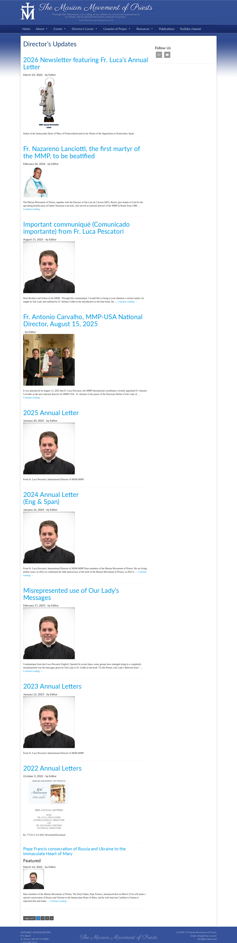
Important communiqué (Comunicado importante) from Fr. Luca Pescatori (76, 227)
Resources (144, 28)
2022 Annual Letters (52, 767)
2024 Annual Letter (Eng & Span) (51, 498)
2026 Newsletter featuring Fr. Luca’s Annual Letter (85, 63)
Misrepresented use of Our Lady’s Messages (71, 594)
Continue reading (33, 209)
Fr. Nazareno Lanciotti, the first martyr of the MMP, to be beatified (81, 152)
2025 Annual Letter (51, 412)
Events (60, 28)
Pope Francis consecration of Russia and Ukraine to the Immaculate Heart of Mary (74, 851)
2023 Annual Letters (52, 685)
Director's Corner (85, 28)
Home (26, 29)
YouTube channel (190, 29)
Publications (166, 29)
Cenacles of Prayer (117, 28)
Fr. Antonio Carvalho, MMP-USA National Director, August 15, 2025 (82, 320)
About (42, 28)
